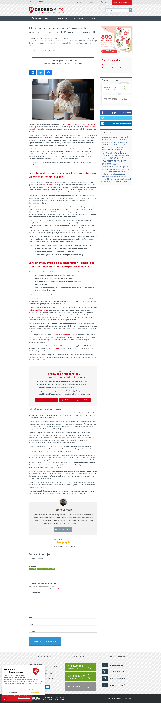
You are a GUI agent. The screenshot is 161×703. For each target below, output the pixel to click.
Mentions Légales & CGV (113, 698)
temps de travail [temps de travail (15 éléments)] (105, 181)
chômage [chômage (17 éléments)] (120, 137)
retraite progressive (87, 491)
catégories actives (54, 348)
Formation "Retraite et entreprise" (115, 65)
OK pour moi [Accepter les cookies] (15, 693)
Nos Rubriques (60, 18)
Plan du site (128, 698)
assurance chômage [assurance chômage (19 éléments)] (107, 137)
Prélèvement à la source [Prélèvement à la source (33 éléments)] (111, 174)
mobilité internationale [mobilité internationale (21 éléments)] (109, 169)
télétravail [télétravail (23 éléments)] (117, 181)
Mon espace (123, 2)
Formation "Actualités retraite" (114, 68)
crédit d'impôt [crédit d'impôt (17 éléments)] (122, 142)
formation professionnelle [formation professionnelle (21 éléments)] (120, 155)
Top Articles (78, 18)
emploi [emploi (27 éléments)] (109, 150)
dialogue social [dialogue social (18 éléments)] (111, 145)
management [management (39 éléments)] (123, 166)
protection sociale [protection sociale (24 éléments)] (119, 172)
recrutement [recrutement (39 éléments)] (107, 176)
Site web (32, 631)
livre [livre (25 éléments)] (115, 167)
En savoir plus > (24, 698)
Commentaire (34, 592)
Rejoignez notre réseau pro (116, 123)
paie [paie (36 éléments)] (110, 171)
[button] (4, 699)
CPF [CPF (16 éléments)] (116, 142)
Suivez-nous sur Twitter (116, 118)
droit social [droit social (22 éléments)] (112, 147)
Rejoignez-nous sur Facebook (116, 112)
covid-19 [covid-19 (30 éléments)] (111, 142)
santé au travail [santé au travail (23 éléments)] (125, 179)
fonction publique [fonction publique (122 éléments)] (113, 152)
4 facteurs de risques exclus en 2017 (64, 335)
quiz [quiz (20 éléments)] (123, 174)
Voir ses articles (63, 529)
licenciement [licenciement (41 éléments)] (107, 166)
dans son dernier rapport (50, 185)
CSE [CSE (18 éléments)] (127, 142)
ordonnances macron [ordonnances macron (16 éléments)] (123, 169)
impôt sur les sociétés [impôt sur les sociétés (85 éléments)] (113, 162)
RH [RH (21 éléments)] (111, 179)
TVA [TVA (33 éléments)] (112, 181)
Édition (103, 2)
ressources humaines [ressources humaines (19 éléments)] (120, 176)
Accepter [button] (15, 698)
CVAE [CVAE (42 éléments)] (103, 144)
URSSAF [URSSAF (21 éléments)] (124, 181)
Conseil (92, 2)
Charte (92, 18)
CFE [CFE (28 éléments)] (115, 137)
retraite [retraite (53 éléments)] (105, 178)
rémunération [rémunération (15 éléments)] (115, 179)
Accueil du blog (41, 18)
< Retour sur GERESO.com (37, 2)
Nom (31, 617)
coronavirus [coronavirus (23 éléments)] (115, 140)
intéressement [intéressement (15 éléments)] (116, 164)
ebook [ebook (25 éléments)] (103, 150)
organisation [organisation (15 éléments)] (104, 171)
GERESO (34, 698)
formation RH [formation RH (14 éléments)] (104, 158)
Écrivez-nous (116, 99)
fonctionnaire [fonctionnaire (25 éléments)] (117, 150)
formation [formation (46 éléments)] (106, 155)
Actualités (32, 569)
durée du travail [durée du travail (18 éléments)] (121, 147)
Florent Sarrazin (54, 51)
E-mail (31, 624)
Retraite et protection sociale (46, 569)
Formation (79, 2)
